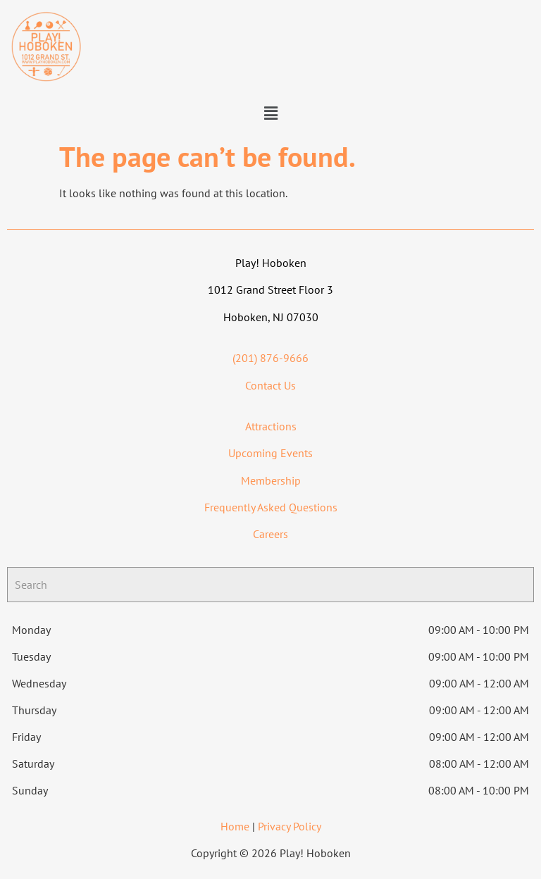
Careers (270, 534)
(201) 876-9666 (270, 358)
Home (234, 826)
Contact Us (270, 385)
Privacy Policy (289, 826)
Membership (271, 480)
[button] (270, 113)
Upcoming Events (270, 453)
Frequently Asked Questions (270, 507)
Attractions (271, 426)
